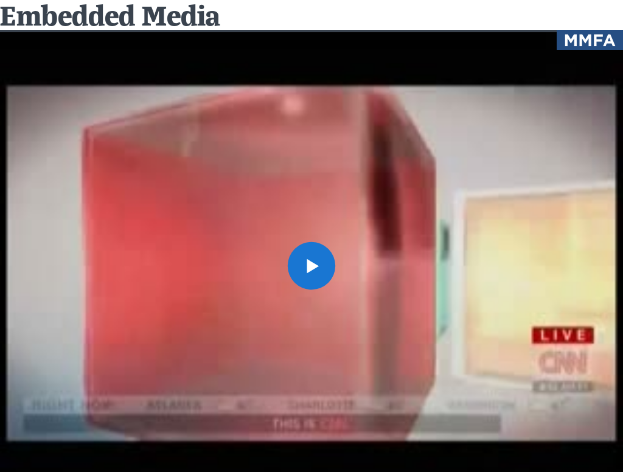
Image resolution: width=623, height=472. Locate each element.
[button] (311, 266)
